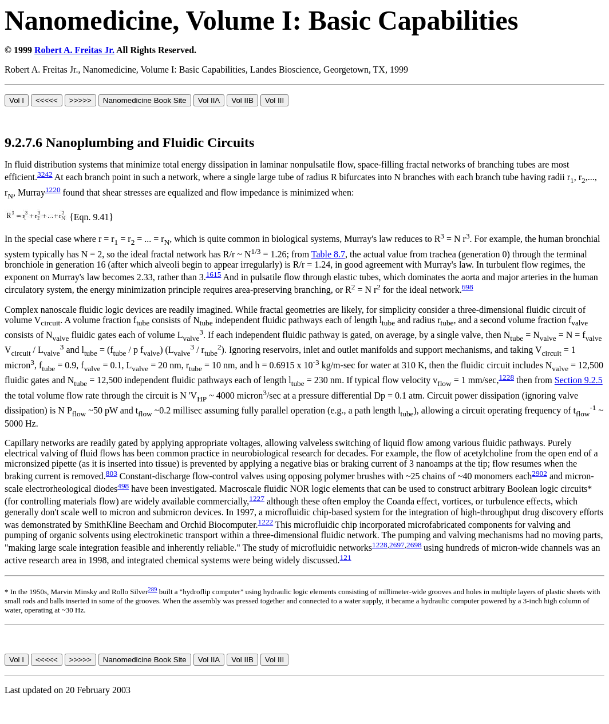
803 (111, 473)
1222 (266, 522)
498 (123, 486)
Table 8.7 (328, 254)
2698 (414, 544)
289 (152, 589)
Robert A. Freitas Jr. (74, 50)
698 (467, 287)
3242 (45, 174)
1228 (506, 377)
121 (345, 557)
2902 (539, 473)
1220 (53, 189)
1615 (214, 274)
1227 (256, 498)
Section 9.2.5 (579, 380)
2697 (397, 544)
